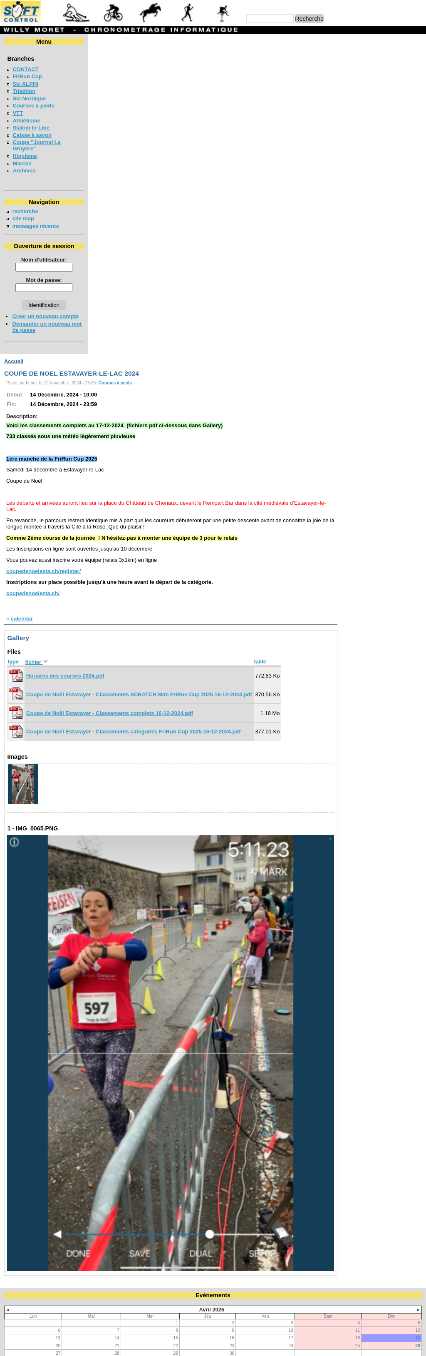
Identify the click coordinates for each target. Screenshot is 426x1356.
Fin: (97, 84)
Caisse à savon (32, 135)
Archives (23, 170)
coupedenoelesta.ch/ (118, 273)
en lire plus (408, 1227)
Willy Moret (197, 1346)
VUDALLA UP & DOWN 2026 (48, 1111)
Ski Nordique (29, 98)
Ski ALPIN (25, 84)
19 (417, 1017)
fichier (121, 342)
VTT (17, 113)
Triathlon (23, 91)
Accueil (99, 41)
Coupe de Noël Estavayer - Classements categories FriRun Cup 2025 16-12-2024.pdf (218, 412)
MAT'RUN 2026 (31, 1171)
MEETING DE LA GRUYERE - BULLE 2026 (65, 1186)
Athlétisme (26, 120)
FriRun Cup (27, 76)
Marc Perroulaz (253, 1346)
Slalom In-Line (31, 128)
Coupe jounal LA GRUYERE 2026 (54, 1065)
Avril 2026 (211, 988)
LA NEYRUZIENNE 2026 (42, 1156)
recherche (25, 211)
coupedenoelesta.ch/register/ (129, 251)
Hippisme (24, 156)
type (98, 342)
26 (417, 1024)
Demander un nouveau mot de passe (41, 327)
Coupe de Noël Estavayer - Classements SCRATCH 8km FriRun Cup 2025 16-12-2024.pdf (224, 374)
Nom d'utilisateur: (43, 260)
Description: (107, 96)
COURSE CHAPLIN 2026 (43, 1201)
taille (345, 342)
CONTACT (25, 69)
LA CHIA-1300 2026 (36, 1141)
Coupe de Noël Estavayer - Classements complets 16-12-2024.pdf (194, 393)
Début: (100, 74)
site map (23, 218)
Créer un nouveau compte (45, 316)
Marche (21, 163)
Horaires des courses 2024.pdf (150, 356)
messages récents (35, 226)
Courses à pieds (33, 105)
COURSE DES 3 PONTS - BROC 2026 (59, 1126)
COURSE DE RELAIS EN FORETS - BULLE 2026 (73, 1080)
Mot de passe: (42, 280)
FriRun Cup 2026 (33, 1096)
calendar (107, 299)
